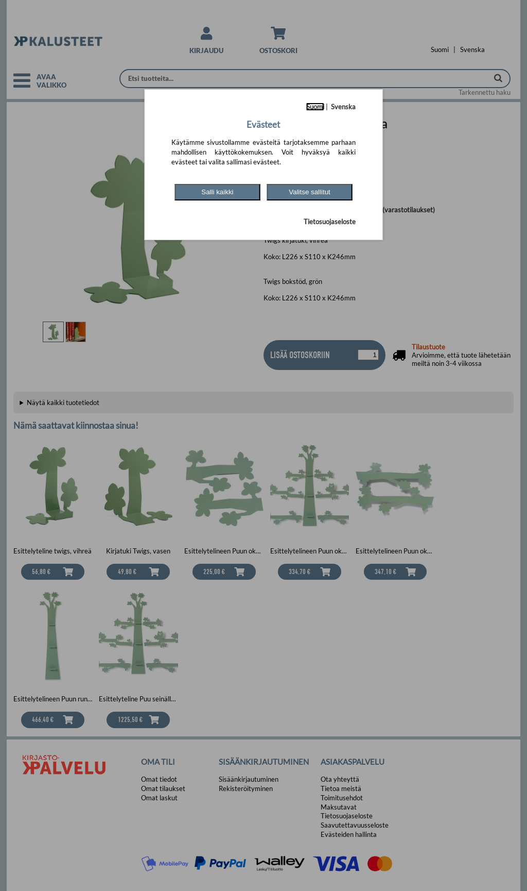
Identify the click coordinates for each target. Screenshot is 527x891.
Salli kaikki (217, 192)
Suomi (315, 107)
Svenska (343, 107)
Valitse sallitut (309, 192)
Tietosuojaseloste (330, 221)
